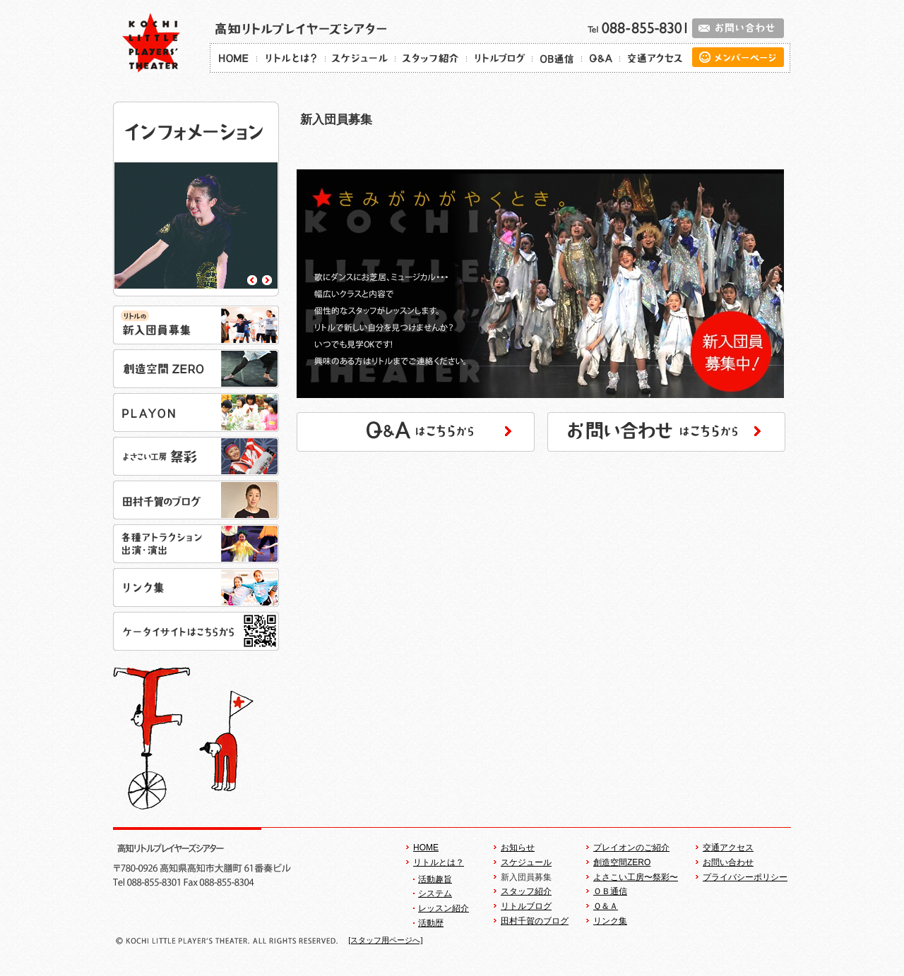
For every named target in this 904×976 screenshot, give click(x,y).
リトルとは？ (438, 862)
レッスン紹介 (443, 908)
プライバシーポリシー (745, 877)
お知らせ (518, 848)
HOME (426, 848)
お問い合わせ (728, 862)
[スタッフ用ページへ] (385, 940)
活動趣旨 (435, 879)
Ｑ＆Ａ (605, 906)
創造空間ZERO (621, 862)
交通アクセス (728, 848)
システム (435, 893)
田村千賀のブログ (535, 921)
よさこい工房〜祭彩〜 (635, 877)
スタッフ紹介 (526, 891)
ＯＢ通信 (610, 891)
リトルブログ (526, 906)
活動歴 (431, 923)
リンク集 (610, 921)
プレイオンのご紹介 (631, 848)
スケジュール (526, 862)
